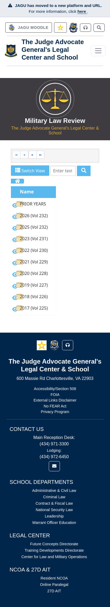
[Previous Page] (24, 155)
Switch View (30, 171)
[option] (33, 205)
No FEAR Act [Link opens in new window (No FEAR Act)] (55, 406)
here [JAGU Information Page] (82, 11)
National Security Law (54, 510)
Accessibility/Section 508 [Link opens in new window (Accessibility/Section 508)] (55, 389)
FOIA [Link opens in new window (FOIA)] (55, 394)
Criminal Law (54, 497)
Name (27, 191)
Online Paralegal (54, 584)
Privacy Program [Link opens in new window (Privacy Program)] (55, 412)
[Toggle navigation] (98, 50)
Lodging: (54, 450)
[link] (28, 27)
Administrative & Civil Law (54, 490)
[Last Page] (40, 155)
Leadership (54, 516)
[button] (42, 345)
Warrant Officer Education (54, 522)
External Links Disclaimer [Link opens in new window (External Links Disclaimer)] (55, 400)
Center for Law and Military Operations (54, 557)
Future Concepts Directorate (54, 544)
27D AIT (54, 591)
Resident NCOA (54, 578)
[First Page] (16, 155)
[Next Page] (32, 155)
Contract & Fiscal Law (54, 503)
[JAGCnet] (73, 28)
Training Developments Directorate (54, 550)
